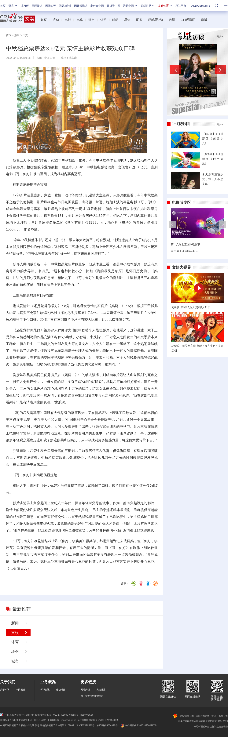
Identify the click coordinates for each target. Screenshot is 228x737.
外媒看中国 (113, 5)
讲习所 (25, 5)
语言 (13, 5)
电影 (68, 19)
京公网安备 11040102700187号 (138, 725)
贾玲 (27, 548)
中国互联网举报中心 (12, 714)
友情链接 (100, 689)
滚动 (56, 19)
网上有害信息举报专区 (92, 696)
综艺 (103, 19)
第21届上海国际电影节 (184, 250)
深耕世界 (148, 5)
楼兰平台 (180, 5)
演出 (91, 19)
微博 (204, 19)
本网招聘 (20, 689)
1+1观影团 (188, 19)
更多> (219, 36)
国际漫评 (37, 5)
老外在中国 (97, 5)
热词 (172, 19)
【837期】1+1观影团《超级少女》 (212, 138)
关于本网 (4, 689)
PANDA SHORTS (200, 5)
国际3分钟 (65, 5)
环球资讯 (45, 689)
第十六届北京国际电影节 (185, 244)
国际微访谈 (80, 5)
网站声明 (85, 689)
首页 (3, 5)
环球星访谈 (155, 19)
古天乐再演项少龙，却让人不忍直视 (212, 179)
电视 (80, 19)
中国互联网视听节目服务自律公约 (17, 725)
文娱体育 (165, 5)
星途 (127, 19)
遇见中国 (130, 5)
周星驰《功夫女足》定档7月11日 (190, 307)
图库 (139, 19)
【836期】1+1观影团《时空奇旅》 (212, 159)
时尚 (115, 19)
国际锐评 (50, 5)
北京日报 (49, 57)
